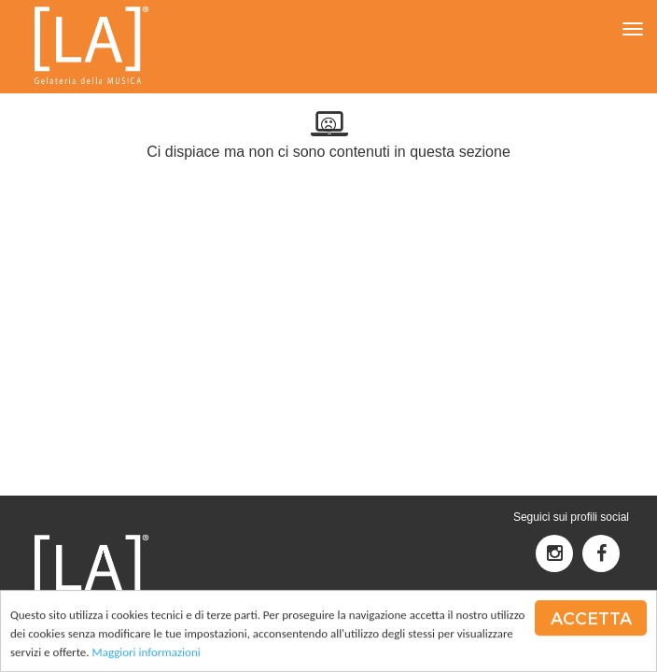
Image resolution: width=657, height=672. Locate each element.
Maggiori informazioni (146, 653)
